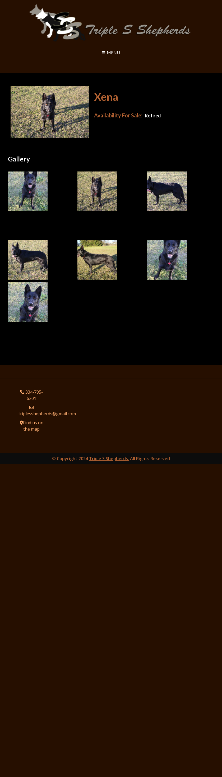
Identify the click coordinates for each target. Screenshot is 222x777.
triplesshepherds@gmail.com (47, 414)
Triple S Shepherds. (109, 458)
